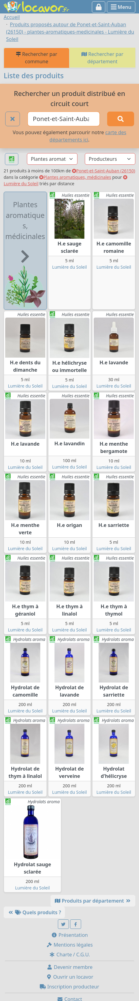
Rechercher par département (102, 58)
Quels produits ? (34, 912)
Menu (121, 7)
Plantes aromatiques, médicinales (75, 177)
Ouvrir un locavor (69, 976)
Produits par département (92, 900)
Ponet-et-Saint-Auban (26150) (103, 171)
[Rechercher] (120, 119)
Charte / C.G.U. (69, 954)
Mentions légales (69, 944)
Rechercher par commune (36, 58)
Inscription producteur (69, 986)
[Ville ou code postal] (64, 119)
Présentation (69, 935)
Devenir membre (70, 967)
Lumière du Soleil (69, 267)
